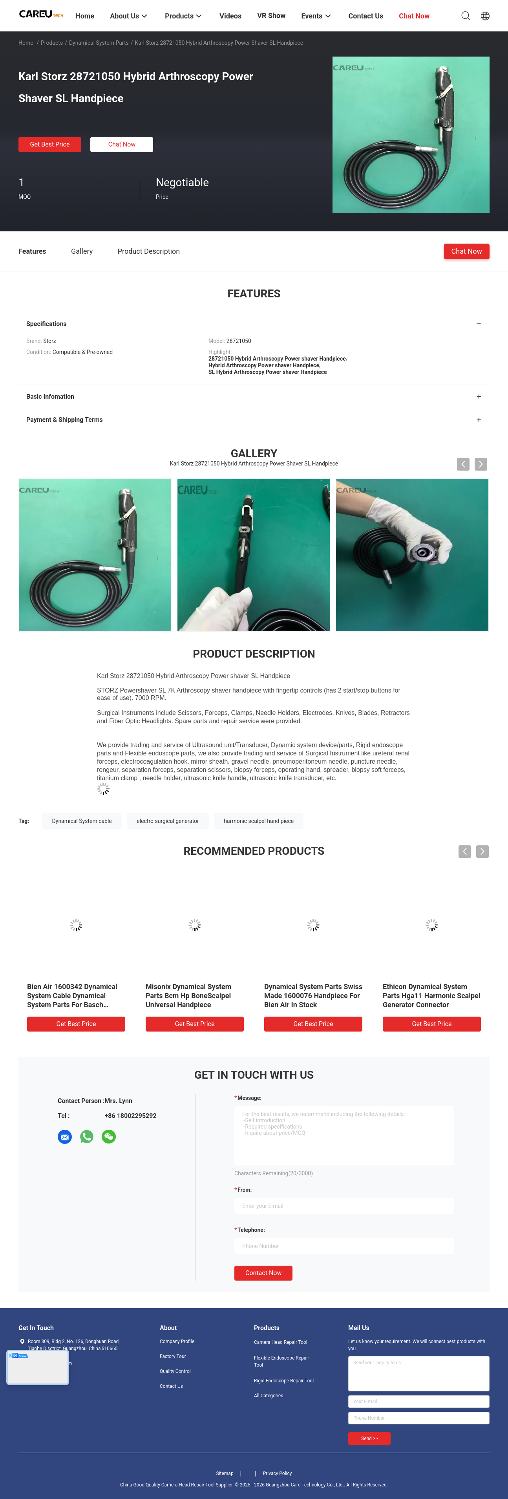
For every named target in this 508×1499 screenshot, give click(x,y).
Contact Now (263, 1273)
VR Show (271, 15)
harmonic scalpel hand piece (259, 821)
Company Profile (177, 1341)
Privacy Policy (277, 1473)
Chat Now (122, 144)
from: (245, 1190)
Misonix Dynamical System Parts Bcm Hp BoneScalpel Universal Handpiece (188, 995)
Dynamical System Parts (99, 43)
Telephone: (251, 1230)
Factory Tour (173, 1356)
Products (52, 43)
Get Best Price (50, 144)
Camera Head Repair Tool (280, 1342)
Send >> (369, 1438)
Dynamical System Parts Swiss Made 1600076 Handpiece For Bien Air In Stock (313, 995)
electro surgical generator (168, 821)
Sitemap (225, 1473)
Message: (249, 1098)
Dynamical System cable (82, 821)
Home (25, 43)
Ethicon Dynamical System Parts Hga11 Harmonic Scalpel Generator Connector (432, 995)
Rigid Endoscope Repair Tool (284, 1381)
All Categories (268, 1395)
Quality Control (175, 1371)
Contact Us (171, 1386)
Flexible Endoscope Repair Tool (281, 1361)
